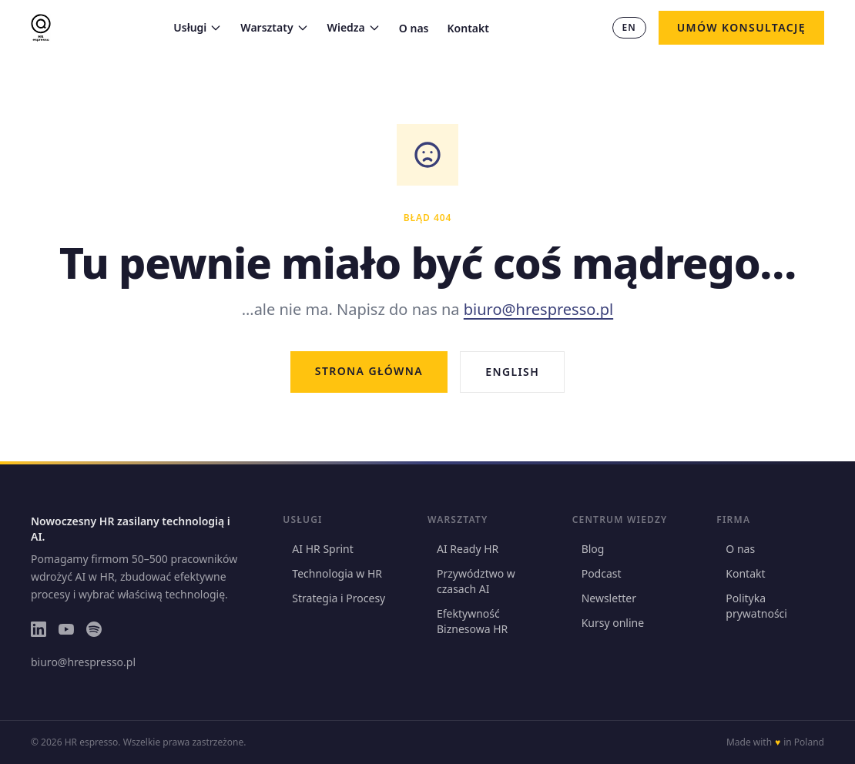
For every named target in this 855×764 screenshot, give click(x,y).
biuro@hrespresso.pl (538, 309)
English (512, 371)
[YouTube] (66, 629)
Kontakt (468, 28)
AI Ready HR (463, 548)
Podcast (597, 573)
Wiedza (354, 27)
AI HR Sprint (318, 548)
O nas (414, 28)
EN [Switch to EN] (629, 27)
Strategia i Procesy (334, 598)
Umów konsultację (741, 27)
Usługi (197, 27)
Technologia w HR (332, 573)
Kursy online (608, 622)
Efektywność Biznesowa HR (468, 621)
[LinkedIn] (38, 629)
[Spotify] (94, 629)
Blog (588, 548)
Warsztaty (274, 27)
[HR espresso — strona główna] (41, 28)
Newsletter (604, 598)
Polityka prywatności (751, 606)
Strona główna (369, 371)
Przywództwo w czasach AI (471, 581)
